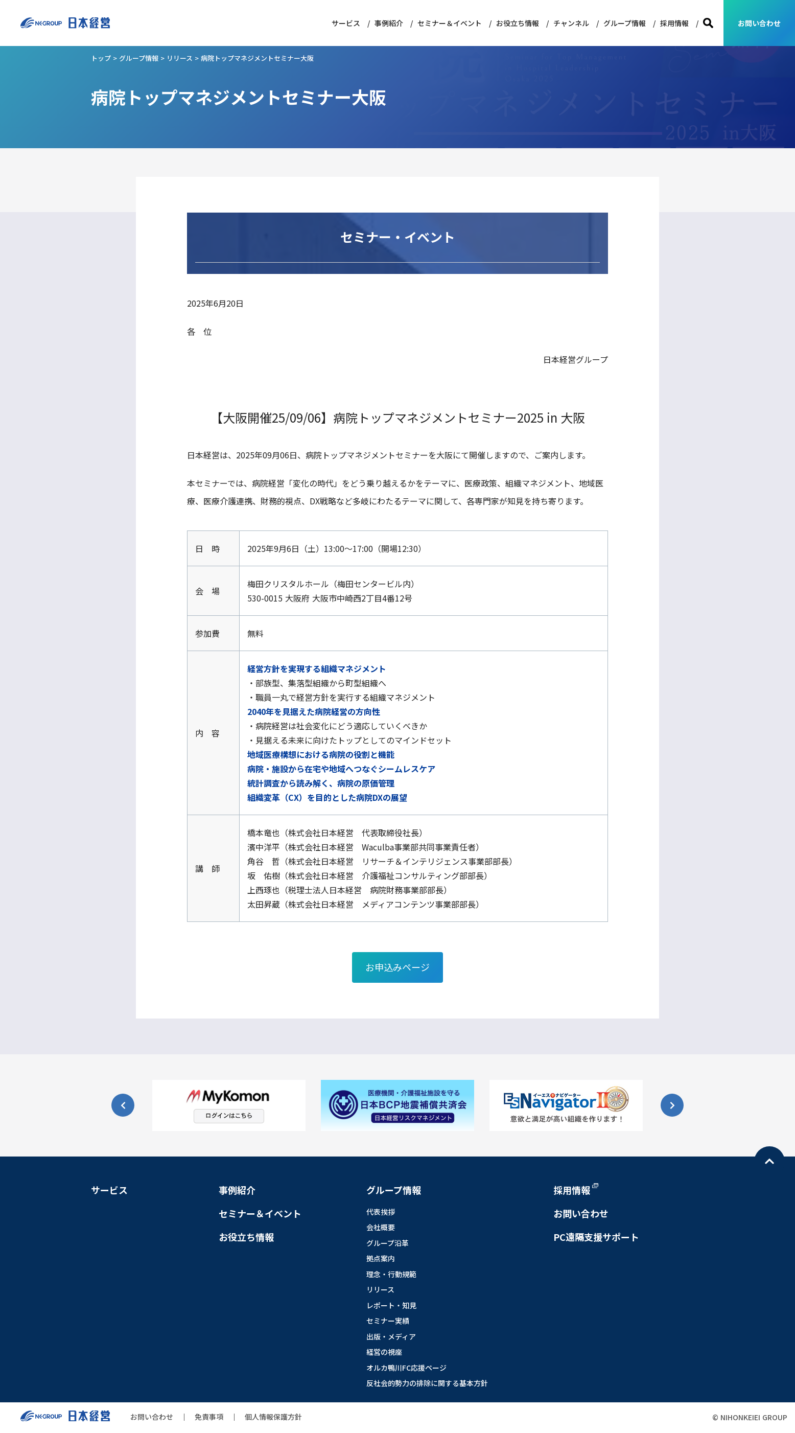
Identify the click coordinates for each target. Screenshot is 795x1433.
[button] (672, 1105)
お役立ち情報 (517, 23)
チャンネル (571, 23)
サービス (346, 23)
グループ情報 (624, 23)
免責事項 (209, 1417)
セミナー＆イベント (449, 23)
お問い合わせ (759, 23)
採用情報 (674, 23)
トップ (101, 58)
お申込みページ (397, 967)
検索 (708, 23)
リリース (180, 58)
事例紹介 (389, 23)
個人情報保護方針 (273, 1417)
